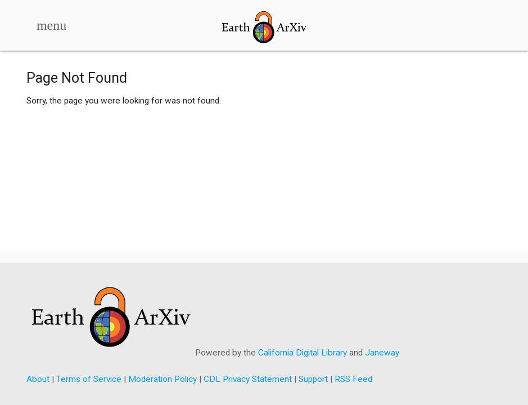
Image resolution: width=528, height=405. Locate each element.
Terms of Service (88, 379)
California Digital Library (302, 353)
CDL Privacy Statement (248, 379)
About (37, 379)
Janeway (382, 353)
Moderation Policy (162, 379)
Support (313, 379)
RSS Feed (353, 379)
